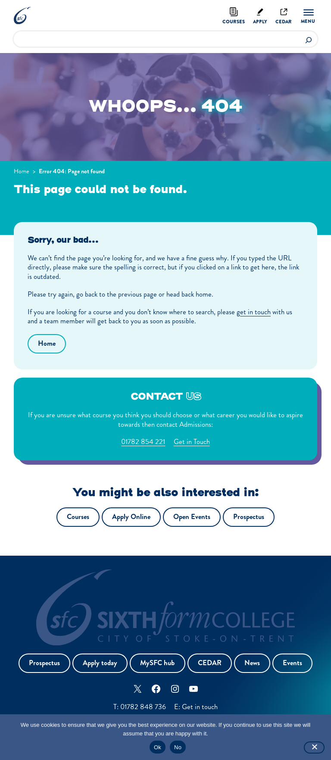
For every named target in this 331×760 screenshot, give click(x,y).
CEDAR (210, 663)
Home (21, 171)
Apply (260, 21)
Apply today (100, 663)
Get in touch (200, 707)
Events (293, 663)
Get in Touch (192, 442)
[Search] (308, 39)
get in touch (254, 312)
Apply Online (131, 517)
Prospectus (248, 517)
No (177, 747)
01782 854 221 (143, 442)
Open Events (191, 517)
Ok (157, 747)
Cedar (283, 21)
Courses (233, 21)
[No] (314, 747)
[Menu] (308, 16)
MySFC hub (157, 663)
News (252, 663)
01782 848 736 (143, 707)
